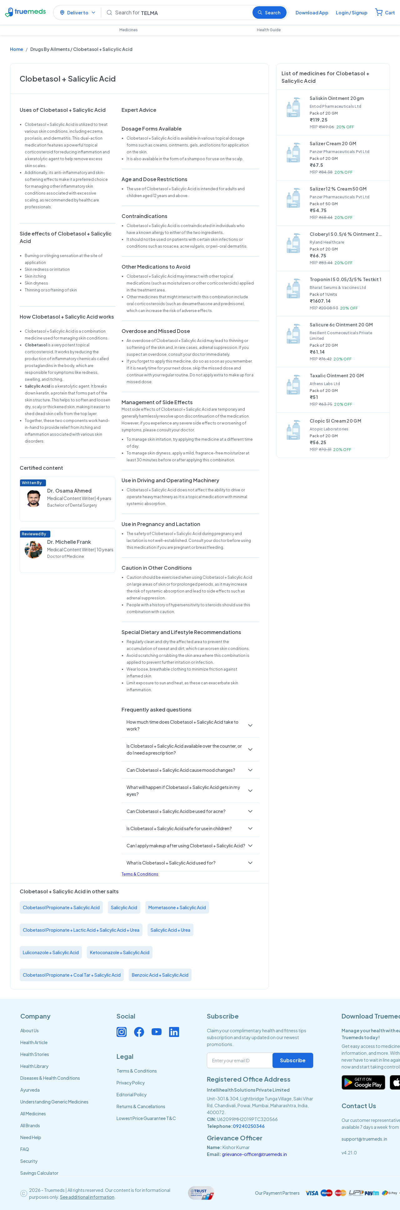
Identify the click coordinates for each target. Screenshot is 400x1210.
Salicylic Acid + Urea (170, 930)
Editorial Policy (132, 1094)
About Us (29, 1030)
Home (16, 49)
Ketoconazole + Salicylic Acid (119, 952)
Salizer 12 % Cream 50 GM (338, 188)
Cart (390, 12)
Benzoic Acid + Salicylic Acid (160, 975)
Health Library (34, 1066)
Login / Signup (352, 12)
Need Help (30, 1137)
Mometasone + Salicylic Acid (177, 907)
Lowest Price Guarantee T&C (146, 1118)
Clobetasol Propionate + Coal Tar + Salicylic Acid (72, 975)
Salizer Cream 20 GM (333, 143)
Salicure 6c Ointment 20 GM (341, 324)
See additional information (87, 1197)
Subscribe (293, 1060)
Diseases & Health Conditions (50, 1078)
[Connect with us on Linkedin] (174, 1032)
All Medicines (33, 1113)
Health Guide (269, 29)
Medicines (128, 29)
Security (29, 1161)
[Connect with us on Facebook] (139, 1032)
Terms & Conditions (140, 874)
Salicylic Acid (124, 907)
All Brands (30, 1125)
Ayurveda (30, 1090)
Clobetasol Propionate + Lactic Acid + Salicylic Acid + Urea (81, 930)
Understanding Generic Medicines (54, 1101)
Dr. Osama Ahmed (69, 490)
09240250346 (249, 1126)
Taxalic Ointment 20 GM (337, 375)
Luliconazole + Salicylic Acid (51, 952)
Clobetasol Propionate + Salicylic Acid (61, 907)
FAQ (24, 1149)
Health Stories (34, 1054)
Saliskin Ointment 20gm (337, 98)
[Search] (181, 12)
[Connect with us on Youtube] (157, 1032)
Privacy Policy (131, 1082)
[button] (190, 725)
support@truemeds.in (364, 1139)
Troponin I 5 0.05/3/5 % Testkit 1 (345, 279)
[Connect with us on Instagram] (122, 1032)
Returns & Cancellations (141, 1106)
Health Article (34, 1042)
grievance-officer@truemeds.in (254, 1154)
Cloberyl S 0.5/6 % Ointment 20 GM (347, 234)
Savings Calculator (39, 1173)
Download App (312, 12)
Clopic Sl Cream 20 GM (335, 421)
